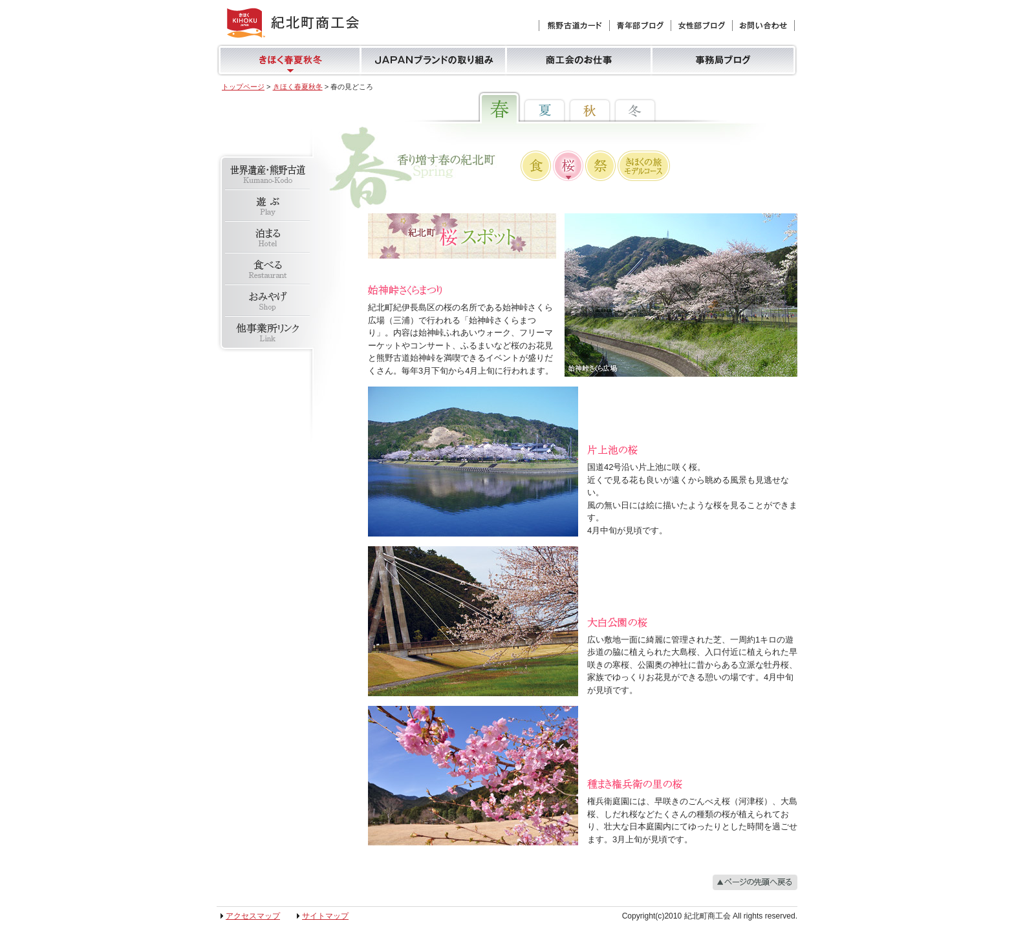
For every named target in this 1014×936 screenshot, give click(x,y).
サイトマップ (325, 915)
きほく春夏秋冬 (298, 86)
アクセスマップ (253, 915)
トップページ (243, 86)
